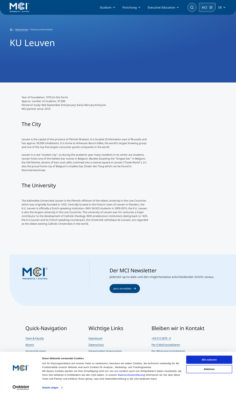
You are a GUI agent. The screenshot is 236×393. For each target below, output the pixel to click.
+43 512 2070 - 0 (161, 338)
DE (220, 7)
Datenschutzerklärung (131, 374)
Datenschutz (96, 344)
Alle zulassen (209, 358)
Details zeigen (50, 386)
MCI (204, 7)
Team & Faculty (34, 338)
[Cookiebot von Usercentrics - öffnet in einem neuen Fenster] (21, 386)
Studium (105, 7)
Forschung (129, 7)
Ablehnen (209, 368)
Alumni (29, 344)
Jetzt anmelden (124, 288)
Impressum (95, 338)
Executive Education (161, 7)
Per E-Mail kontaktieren (166, 344)
